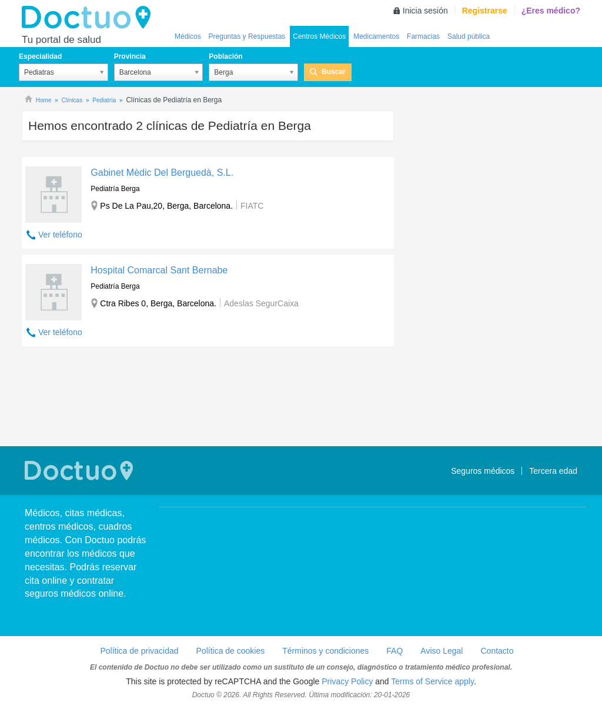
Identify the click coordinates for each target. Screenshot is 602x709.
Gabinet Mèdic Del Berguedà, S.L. (162, 173)
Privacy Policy (347, 681)
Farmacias (423, 36)
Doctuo (89, 17)
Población (225, 56)
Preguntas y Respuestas (247, 36)
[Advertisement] (208, 397)
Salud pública (468, 36)
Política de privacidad (139, 651)
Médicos (188, 36)
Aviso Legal (441, 651)
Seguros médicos (482, 471)
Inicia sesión (425, 10)
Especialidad (40, 56)
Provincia (130, 56)
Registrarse (484, 10)
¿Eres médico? (550, 10)
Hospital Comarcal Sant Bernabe (159, 270)
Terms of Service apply (432, 681)
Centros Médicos (319, 36)
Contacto (496, 651)
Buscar (334, 72)
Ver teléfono (60, 234)
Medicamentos (376, 36)
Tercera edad (553, 471)
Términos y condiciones (325, 651)
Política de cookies (230, 651)
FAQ (394, 651)
